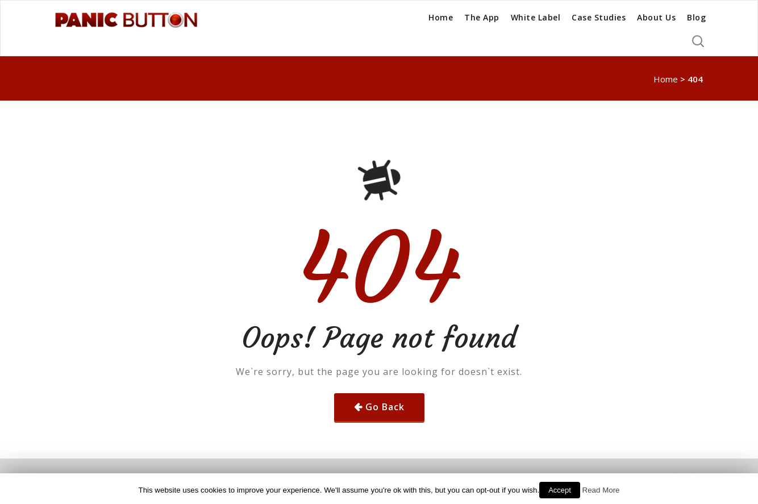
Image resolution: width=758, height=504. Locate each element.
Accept (559, 490)
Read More (601, 490)
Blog (696, 17)
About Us (656, 17)
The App (481, 17)
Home (440, 17)
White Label (536, 17)
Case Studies (599, 17)
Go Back (385, 407)
